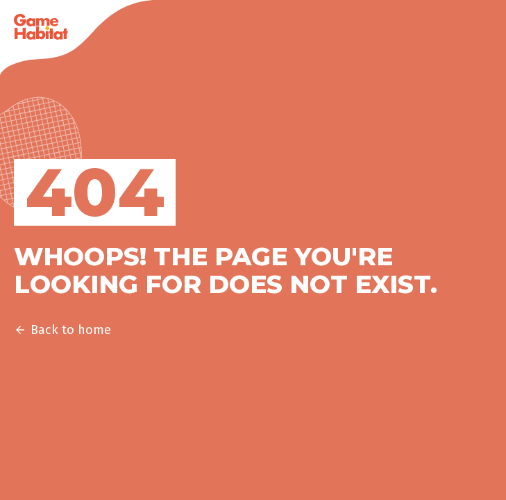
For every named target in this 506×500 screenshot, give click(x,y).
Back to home (62, 330)
